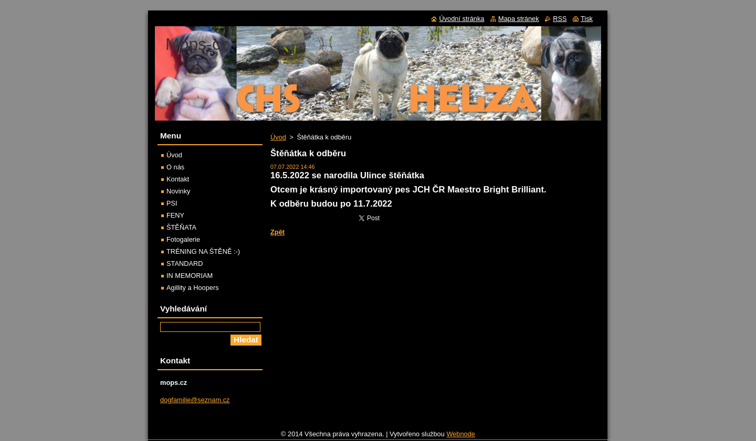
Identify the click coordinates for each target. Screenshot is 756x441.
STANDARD (184, 263)
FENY (175, 215)
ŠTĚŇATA (181, 227)
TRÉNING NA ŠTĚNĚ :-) (203, 251)
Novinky (178, 191)
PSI (171, 203)
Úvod (278, 137)
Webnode (460, 436)
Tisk (587, 19)
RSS (559, 19)
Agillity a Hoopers (192, 288)
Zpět (277, 232)
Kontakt (177, 179)
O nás (175, 167)
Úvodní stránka (461, 19)
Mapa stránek (518, 19)
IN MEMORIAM (189, 275)
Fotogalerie (183, 239)
